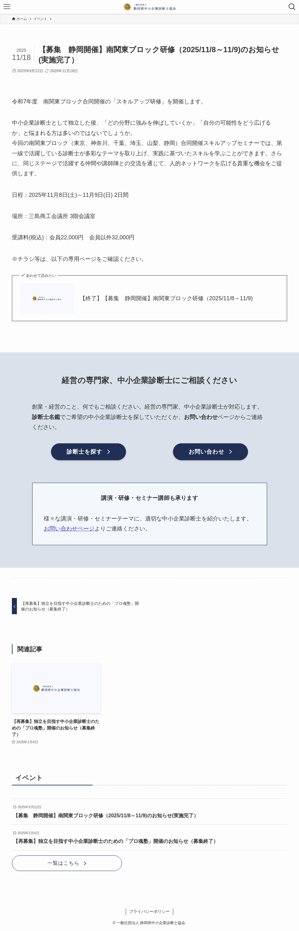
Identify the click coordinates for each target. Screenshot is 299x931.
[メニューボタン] (7, 7)
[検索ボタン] (292, 7)
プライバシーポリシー (149, 911)
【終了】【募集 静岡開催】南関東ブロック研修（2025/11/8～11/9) (166, 298)
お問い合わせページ (69, 528)
